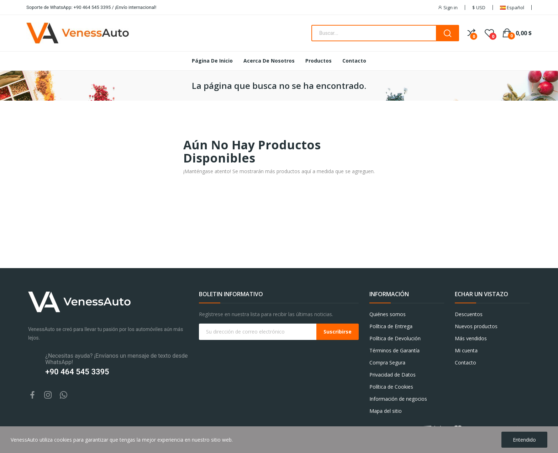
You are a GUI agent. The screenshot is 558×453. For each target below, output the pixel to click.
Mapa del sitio (385, 410)
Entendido (524, 439)
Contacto (465, 362)
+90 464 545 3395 (77, 371)
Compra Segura (387, 362)
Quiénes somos (387, 314)
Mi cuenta (466, 350)
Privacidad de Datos (392, 374)
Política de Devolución (395, 338)
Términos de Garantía (394, 350)
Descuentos (469, 314)
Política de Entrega (390, 326)
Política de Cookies (391, 386)
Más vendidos (471, 338)
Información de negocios (398, 398)
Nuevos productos (476, 326)
